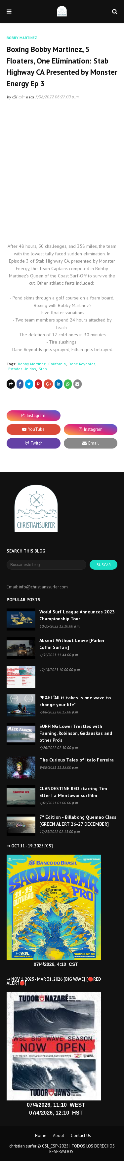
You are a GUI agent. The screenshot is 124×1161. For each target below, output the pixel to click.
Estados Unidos (22, 368)
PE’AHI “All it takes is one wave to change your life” (75, 701)
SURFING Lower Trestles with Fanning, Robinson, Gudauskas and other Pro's (75, 733)
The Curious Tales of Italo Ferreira (76, 760)
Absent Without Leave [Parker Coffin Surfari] (71, 643)
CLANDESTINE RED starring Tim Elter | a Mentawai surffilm (73, 792)
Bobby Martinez (32, 363)
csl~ (22, 97)
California (57, 363)
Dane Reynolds (82, 363)
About (58, 1135)
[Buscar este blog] (46, 565)
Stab (43, 368)
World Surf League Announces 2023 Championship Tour (77, 615)
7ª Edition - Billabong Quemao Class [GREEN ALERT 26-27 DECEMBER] (77, 820)
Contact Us (81, 1135)
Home (40, 1135)
